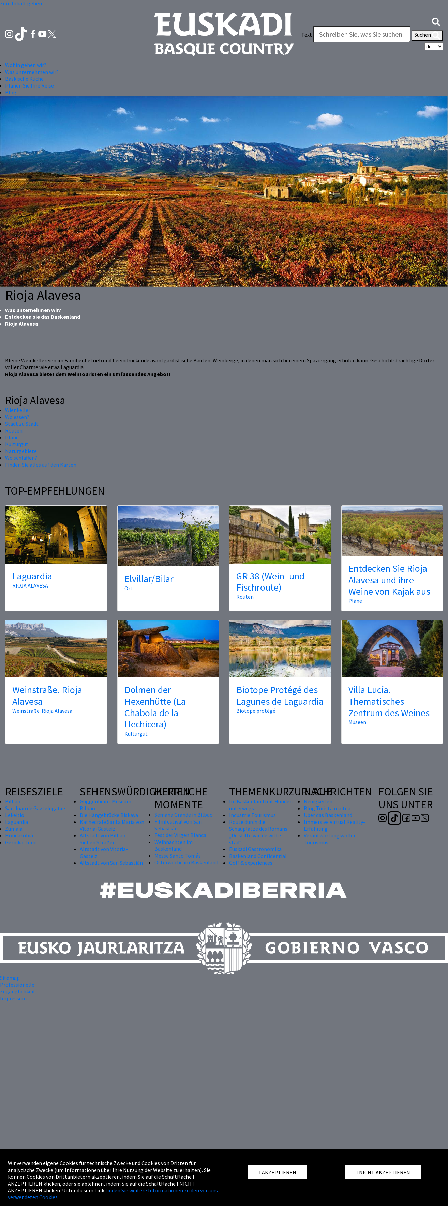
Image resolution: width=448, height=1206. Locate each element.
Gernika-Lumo (22, 842)
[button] (436, 21)
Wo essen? (17, 416)
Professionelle (17, 984)
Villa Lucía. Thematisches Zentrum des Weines (389, 701)
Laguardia (32, 576)
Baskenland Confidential (258, 855)
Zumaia (14, 828)
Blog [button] (10, 92)
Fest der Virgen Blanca (180, 835)
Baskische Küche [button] (24, 78)
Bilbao (12, 801)
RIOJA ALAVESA (30, 585)
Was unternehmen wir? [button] (32, 71)
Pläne (12, 437)
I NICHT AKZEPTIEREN (383, 1172)
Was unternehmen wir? (33, 310)
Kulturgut (16, 444)
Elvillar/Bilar (149, 579)
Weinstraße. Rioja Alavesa (47, 695)
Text (306, 34)
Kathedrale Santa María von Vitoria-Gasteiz (112, 825)
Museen (357, 722)
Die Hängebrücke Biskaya (109, 815)
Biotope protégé (255, 710)
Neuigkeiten (318, 801)
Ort (128, 588)
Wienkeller (17, 410)
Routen (14, 430)
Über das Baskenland (328, 815)
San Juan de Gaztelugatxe (35, 808)
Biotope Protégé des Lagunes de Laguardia (280, 695)
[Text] (361, 34)
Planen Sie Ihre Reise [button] (29, 85)
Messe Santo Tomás (177, 855)
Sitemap (10, 977)
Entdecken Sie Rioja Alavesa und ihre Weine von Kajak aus (389, 579)
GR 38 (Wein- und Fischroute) (270, 582)
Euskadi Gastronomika (255, 849)
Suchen (427, 35)
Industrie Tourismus (252, 815)
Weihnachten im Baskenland (173, 845)
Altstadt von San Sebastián (111, 862)
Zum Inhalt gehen (21, 3)
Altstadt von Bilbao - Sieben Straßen (104, 839)
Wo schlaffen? (21, 457)
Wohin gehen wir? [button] (25, 65)
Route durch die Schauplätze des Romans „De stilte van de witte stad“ (258, 832)
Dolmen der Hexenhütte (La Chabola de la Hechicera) (155, 707)
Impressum (13, 998)
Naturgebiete (21, 451)
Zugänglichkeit (17, 991)
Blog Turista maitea (327, 808)
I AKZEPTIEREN (277, 1172)
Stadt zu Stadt (22, 423)
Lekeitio (14, 815)
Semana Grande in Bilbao (183, 814)
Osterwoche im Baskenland (186, 862)
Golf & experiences (250, 862)
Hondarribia (19, 835)
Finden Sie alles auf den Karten (40, 464)
